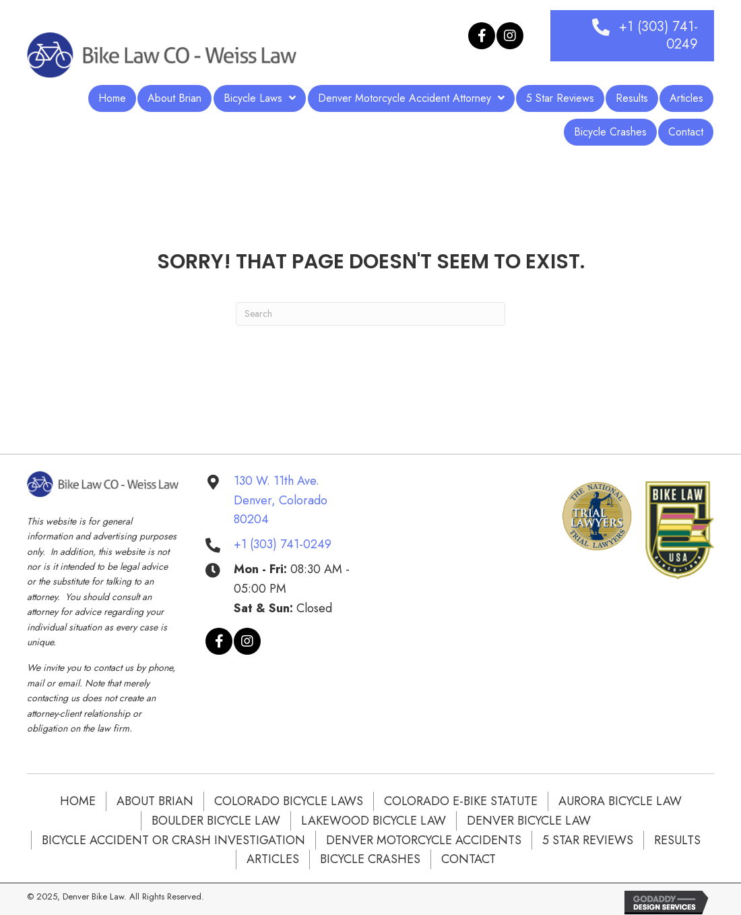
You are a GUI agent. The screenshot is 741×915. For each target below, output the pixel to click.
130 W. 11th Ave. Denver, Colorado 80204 (280, 500)
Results (677, 840)
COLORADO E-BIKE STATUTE (461, 801)
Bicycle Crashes (370, 859)
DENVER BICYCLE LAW (529, 820)
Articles (273, 859)
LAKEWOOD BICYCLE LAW (373, 820)
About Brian (155, 801)
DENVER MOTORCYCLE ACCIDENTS (423, 840)
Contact (468, 859)
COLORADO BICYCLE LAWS (288, 801)
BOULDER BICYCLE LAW (216, 820)
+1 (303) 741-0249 (282, 544)
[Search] (370, 314)
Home (78, 801)
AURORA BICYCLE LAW (620, 801)
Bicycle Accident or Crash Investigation (173, 840)
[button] (481, 35)
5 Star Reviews (587, 840)
